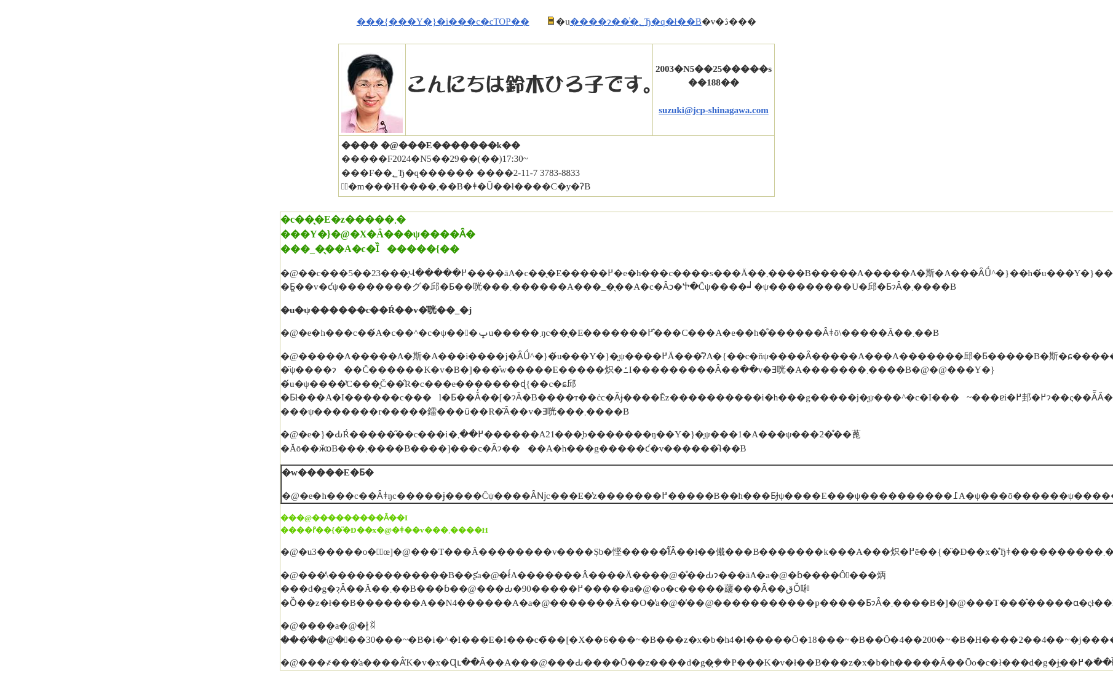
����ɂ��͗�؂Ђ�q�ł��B (636, 21)
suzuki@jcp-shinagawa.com (714, 110)
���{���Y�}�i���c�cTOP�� (443, 21)
